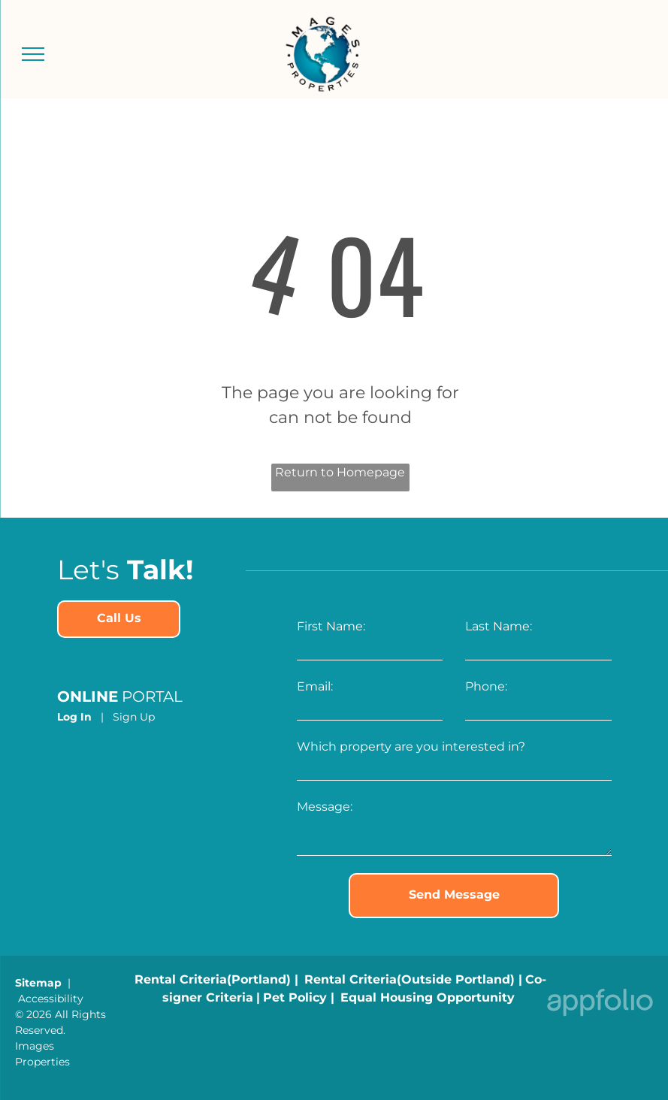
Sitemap (38, 983)
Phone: (486, 686)
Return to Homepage (340, 472)
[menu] (33, 54)
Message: (324, 806)
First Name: (331, 626)
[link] (118, 619)
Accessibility (50, 998)
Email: (315, 686)
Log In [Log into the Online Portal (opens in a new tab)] (74, 717)
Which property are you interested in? (411, 746)
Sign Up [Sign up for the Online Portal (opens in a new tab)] (134, 717)
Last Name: (498, 626)
